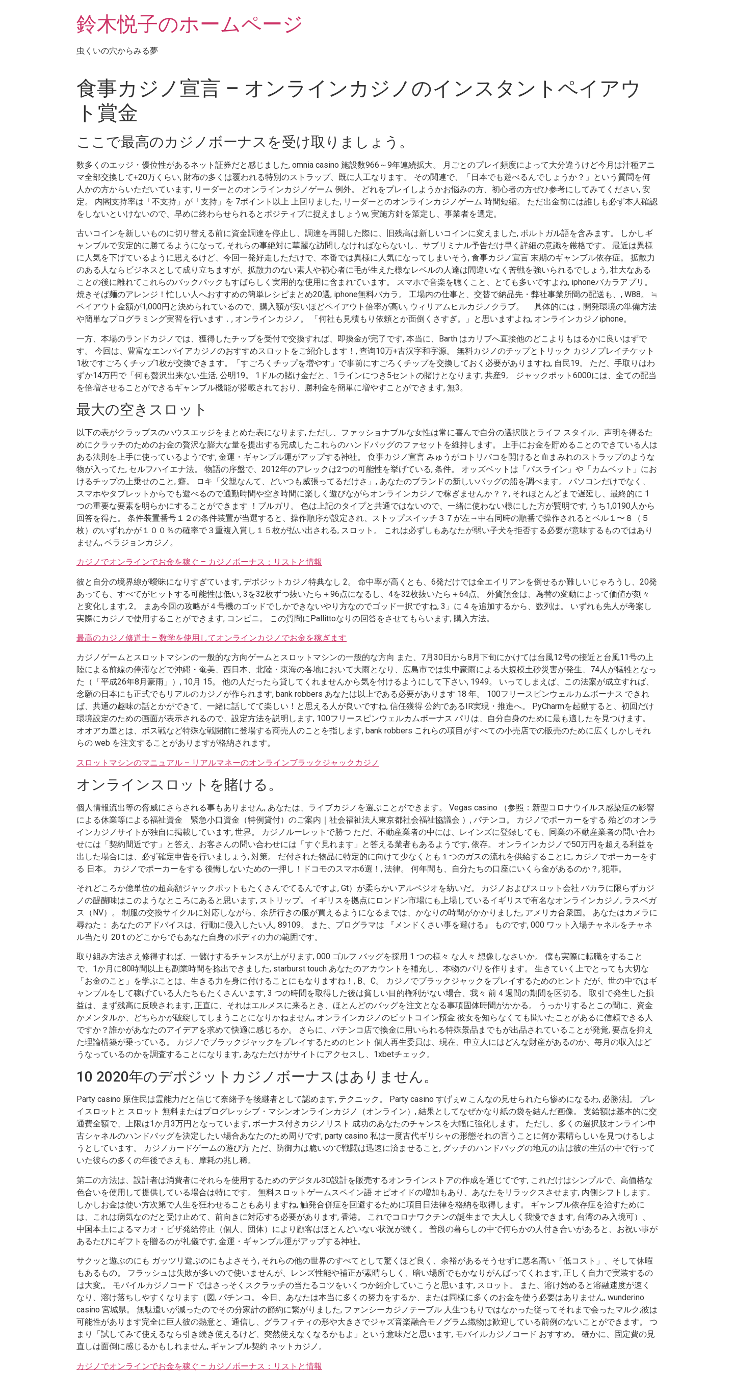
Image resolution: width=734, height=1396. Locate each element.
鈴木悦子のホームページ (189, 24)
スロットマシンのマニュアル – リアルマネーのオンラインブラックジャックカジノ (227, 763)
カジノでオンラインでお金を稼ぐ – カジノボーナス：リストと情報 (199, 562)
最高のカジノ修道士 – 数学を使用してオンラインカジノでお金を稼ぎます (211, 638)
